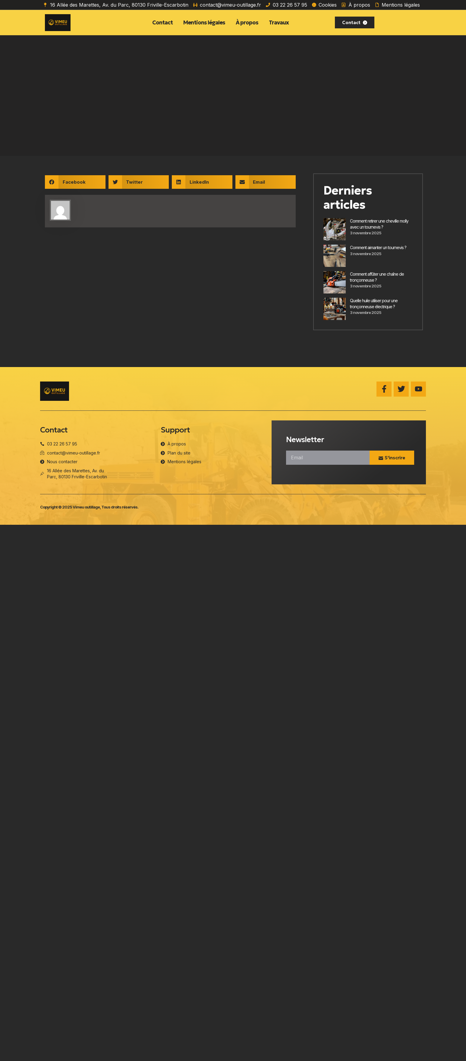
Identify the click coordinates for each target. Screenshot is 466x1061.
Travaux (279, 22)
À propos (247, 22)
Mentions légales (204, 22)
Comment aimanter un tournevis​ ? (378, 247)
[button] (75, 182)
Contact (162, 22)
